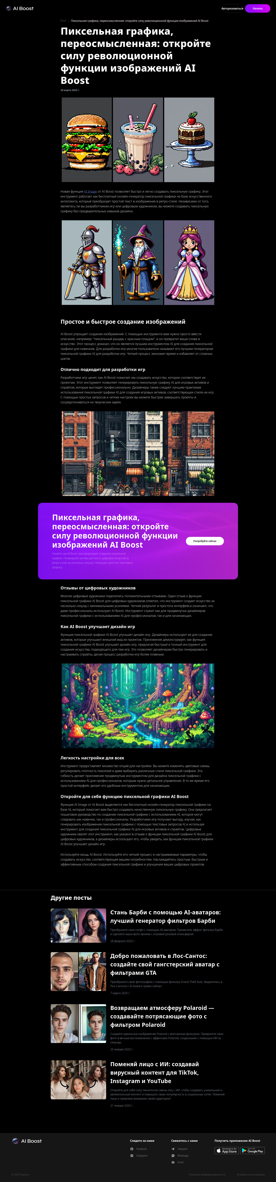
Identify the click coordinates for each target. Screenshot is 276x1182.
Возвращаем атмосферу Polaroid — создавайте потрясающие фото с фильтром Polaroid (162, 1016)
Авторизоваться (232, 8)
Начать (258, 8)
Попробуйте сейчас (205, 541)
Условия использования (251, 1174)
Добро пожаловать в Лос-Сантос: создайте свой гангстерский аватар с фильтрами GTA (165, 964)
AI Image (90, 191)
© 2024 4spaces (20, 1174)
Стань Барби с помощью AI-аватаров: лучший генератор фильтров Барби (165, 916)
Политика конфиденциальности (207, 1174)
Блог (64, 21)
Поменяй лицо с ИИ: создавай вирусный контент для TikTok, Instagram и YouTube (154, 1072)
